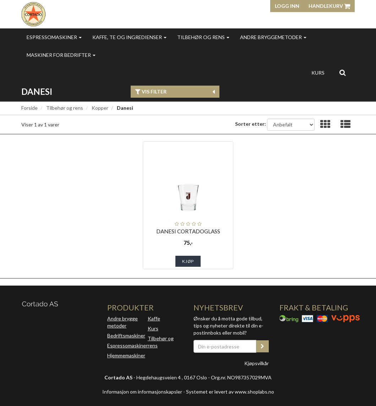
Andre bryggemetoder (273, 37)
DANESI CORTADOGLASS (188, 231)
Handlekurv (329, 6)
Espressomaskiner (54, 37)
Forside (29, 108)
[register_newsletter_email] (262, 346)
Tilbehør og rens (203, 37)
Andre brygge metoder (122, 322)
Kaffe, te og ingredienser (129, 37)
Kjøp (188, 261)
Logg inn (287, 6)
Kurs (318, 73)
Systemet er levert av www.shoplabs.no (230, 392)
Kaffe (154, 318)
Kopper (100, 108)
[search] (342, 72)
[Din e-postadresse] (225, 346)
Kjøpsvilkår (256, 363)
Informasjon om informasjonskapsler (142, 392)
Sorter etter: (250, 124)
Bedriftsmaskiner (126, 335)
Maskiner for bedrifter (61, 55)
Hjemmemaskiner (126, 355)
